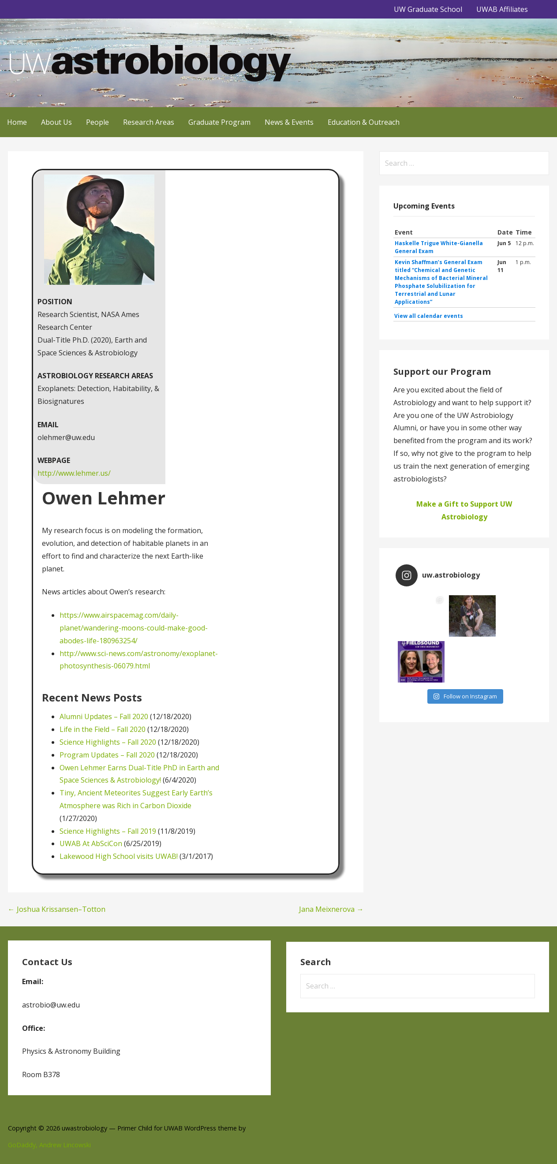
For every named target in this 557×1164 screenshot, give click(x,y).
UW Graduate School (428, 9)
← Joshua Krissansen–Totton (56, 909)
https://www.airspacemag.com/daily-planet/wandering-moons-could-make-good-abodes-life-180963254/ (134, 627)
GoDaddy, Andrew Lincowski (49, 1145)
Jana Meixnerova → (331, 909)
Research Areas (148, 122)
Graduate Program (219, 122)
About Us (56, 122)
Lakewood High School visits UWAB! (119, 856)
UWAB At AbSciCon (91, 843)
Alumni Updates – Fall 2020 (104, 716)
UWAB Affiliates (502, 9)
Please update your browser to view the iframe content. (464, 274)
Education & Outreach (364, 122)
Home (17, 122)
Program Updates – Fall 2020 (107, 755)
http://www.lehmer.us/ (74, 473)
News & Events (289, 122)
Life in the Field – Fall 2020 (103, 729)
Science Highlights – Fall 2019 (108, 831)
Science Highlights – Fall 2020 (108, 742)
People (97, 122)
